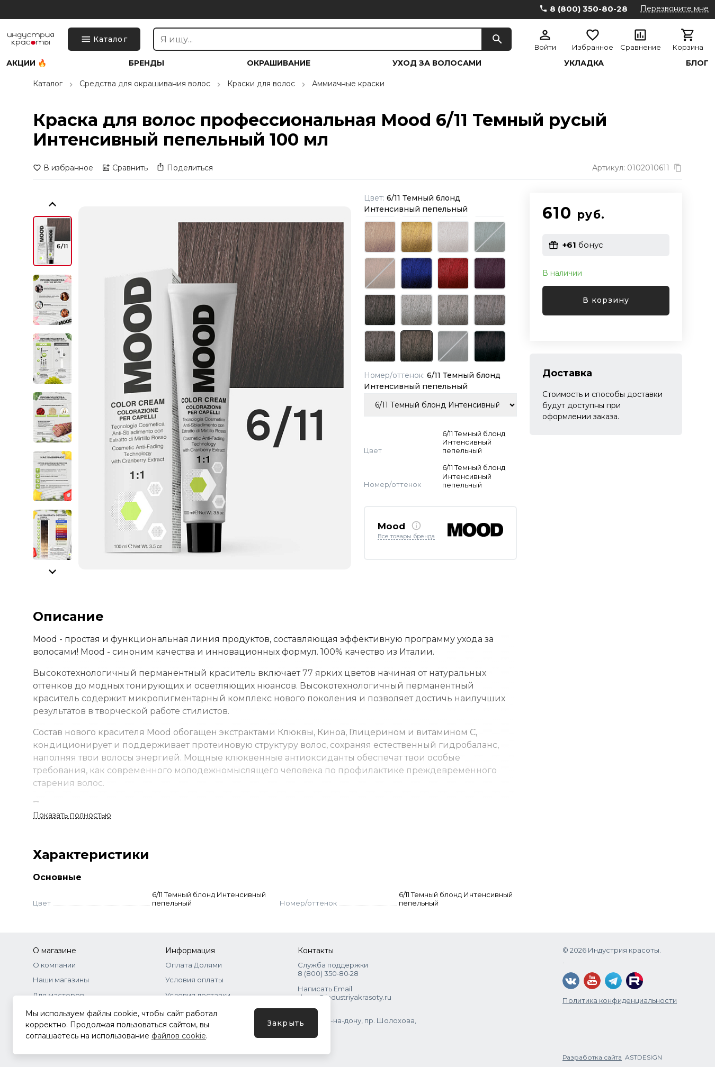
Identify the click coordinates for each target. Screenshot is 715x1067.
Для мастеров (58, 995)
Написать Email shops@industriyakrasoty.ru (344, 992)
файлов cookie (178, 1036)
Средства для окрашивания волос (144, 83)
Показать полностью (72, 815)
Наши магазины (61, 979)
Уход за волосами (436, 63)
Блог (697, 63)
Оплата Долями (193, 965)
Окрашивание (278, 63)
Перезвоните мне (674, 8)
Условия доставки (197, 995)
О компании (54, 965)
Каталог (47, 83)
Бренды (146, 63)
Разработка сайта (592, 1057)
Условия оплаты (194, 979)
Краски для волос (261, 83)
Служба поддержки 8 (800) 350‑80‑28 (333, 969)
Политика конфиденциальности (619, 1000)
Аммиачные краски (348, 83)
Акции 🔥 (26, 63)
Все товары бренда (406, 537)
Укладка (584, 63)
